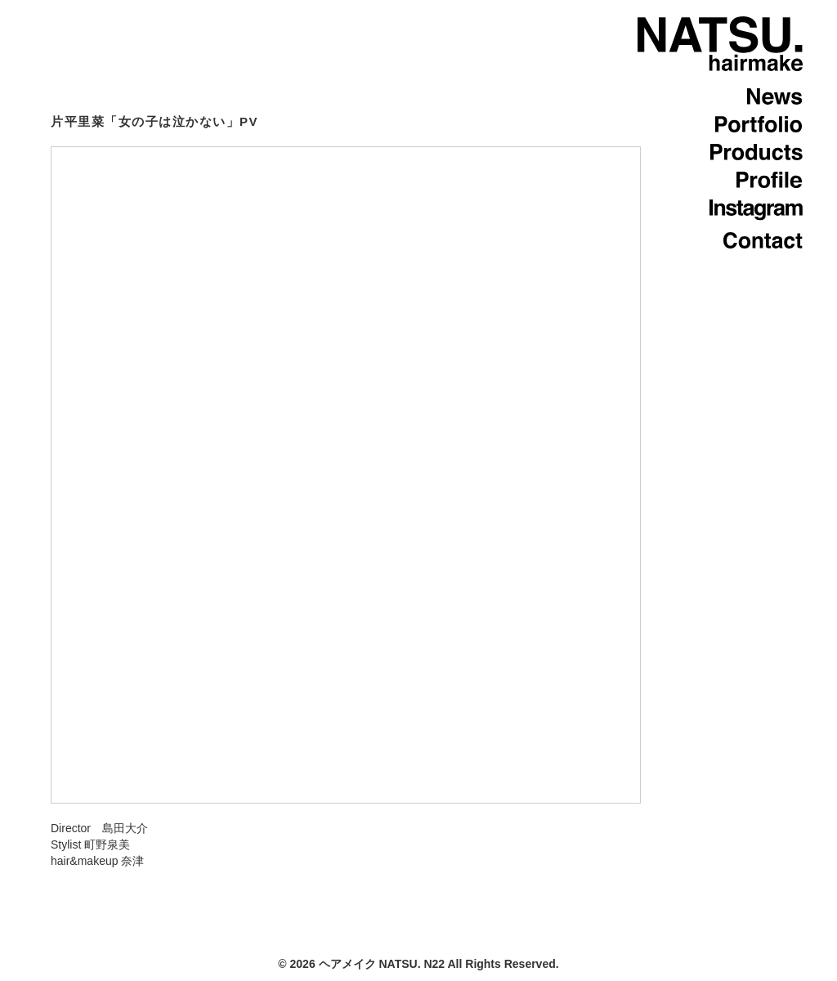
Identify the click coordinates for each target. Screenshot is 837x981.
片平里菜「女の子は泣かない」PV (154, 121)
